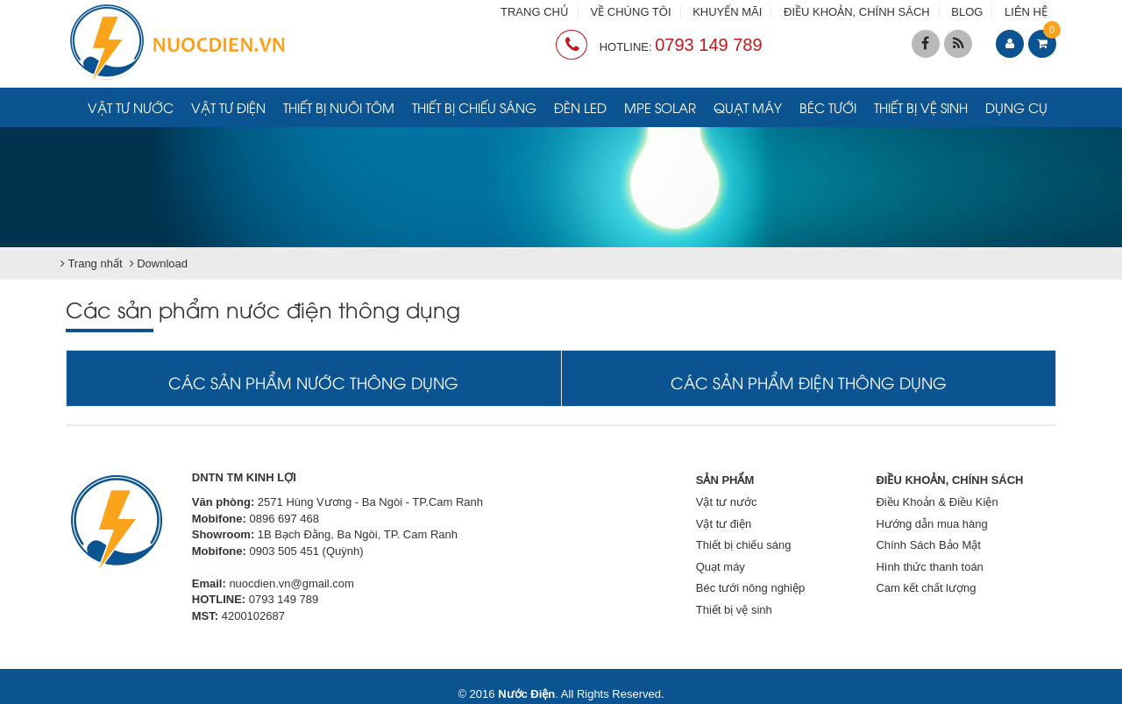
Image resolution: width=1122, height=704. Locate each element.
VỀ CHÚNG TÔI (631, 11)
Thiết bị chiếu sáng (474, 107)
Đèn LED (580, 107)
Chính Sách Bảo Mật (928, 544)
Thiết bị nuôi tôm (338, 107)
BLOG (967, 11)
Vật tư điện (228, 107)
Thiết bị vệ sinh (921, 107)
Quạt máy (748, 107)
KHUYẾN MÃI (727, 11)
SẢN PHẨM (725, 480)
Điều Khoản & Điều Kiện (937, 501)
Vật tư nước (131, 107)
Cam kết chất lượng (926, 587)
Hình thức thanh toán (929, 566)
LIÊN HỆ (1026, 11)
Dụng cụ (1016, 107)
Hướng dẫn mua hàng (931, 523)
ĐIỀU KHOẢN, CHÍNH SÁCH (857, 11)
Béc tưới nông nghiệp (750, 587)
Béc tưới (827, 107)
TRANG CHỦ (535, 11)
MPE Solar (660, 107)
